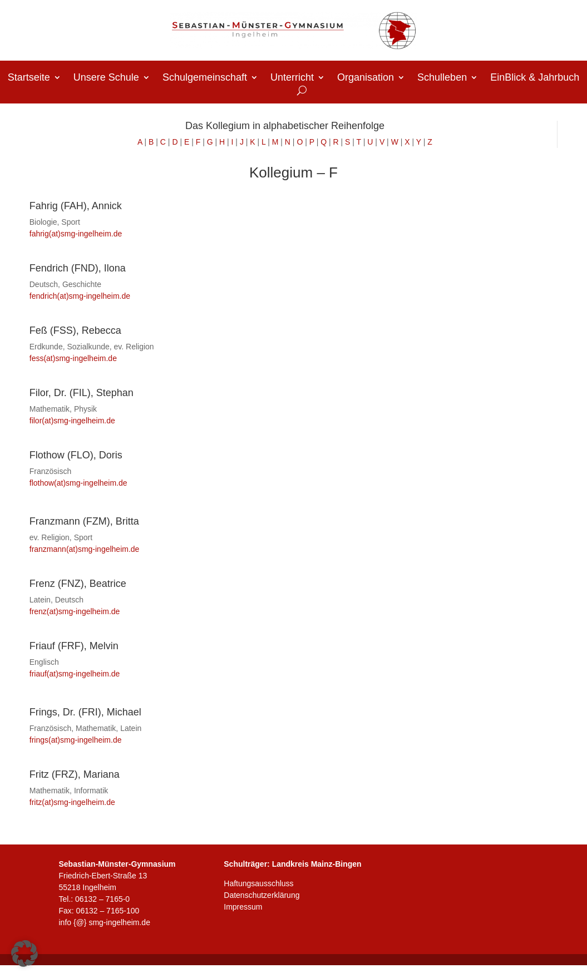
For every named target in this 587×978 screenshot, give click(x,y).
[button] (24, 953)
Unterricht (292, 78)
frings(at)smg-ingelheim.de (75, 739)
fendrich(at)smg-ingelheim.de (80, 296)
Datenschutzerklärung (261, 895)
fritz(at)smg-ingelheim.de (72, 802)
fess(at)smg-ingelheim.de (73, 358)
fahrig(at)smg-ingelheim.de (75, 233)
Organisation (365, 78)
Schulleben (442, 78)
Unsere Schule (106, 78)
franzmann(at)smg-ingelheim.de (84, 549)
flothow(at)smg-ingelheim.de (78, 482)
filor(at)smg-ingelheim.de (72, 420)
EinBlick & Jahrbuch (534, 78)
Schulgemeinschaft (204, 78)
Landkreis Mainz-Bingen (317, 864)
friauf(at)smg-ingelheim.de (74, 673)
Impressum (243, 906)
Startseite (29, 78)
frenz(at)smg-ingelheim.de (74, 611)
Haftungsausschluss (258, 883)
